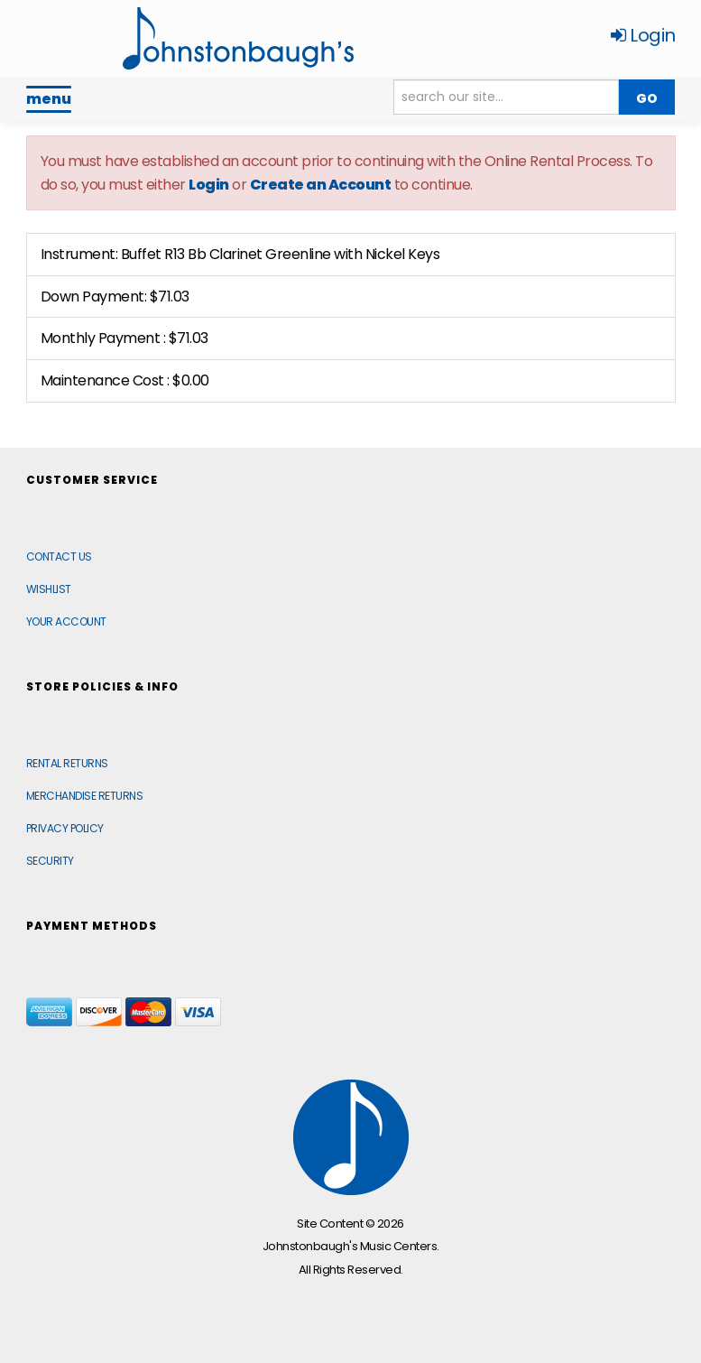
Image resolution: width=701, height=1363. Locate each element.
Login (643, 35)
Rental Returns (67, 763)
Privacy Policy (65, 828)
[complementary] (570, 1263)
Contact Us (59, 556)
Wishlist (48, 589)
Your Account (66, 621)
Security (50, 860)
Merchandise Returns (84, 795)
